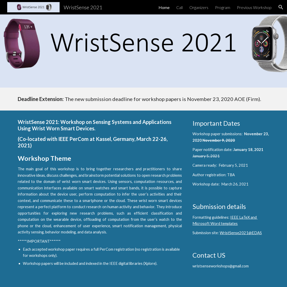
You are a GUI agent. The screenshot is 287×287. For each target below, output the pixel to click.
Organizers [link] (198, 7)
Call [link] (179, 7)
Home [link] (164, 7)
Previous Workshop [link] (254, 7)
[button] (281, 7)
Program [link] (222, 7)
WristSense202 (233, 233)
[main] (144, 99)
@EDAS (255, 233)
